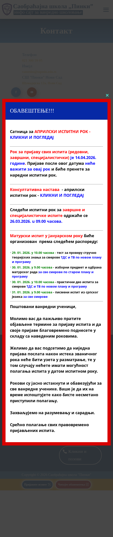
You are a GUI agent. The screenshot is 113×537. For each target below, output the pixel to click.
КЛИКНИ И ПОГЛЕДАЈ (62, 195)
